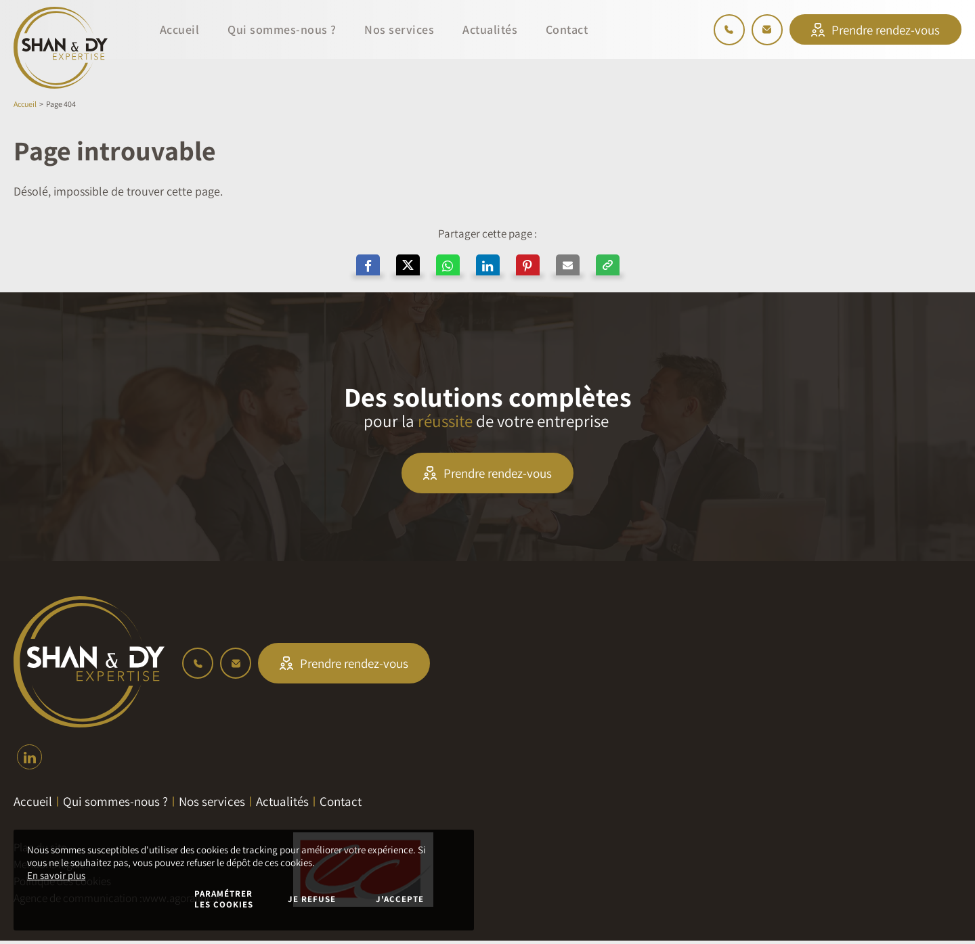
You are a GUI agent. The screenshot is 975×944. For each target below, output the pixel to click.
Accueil (25, 104)
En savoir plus (56, 875)
